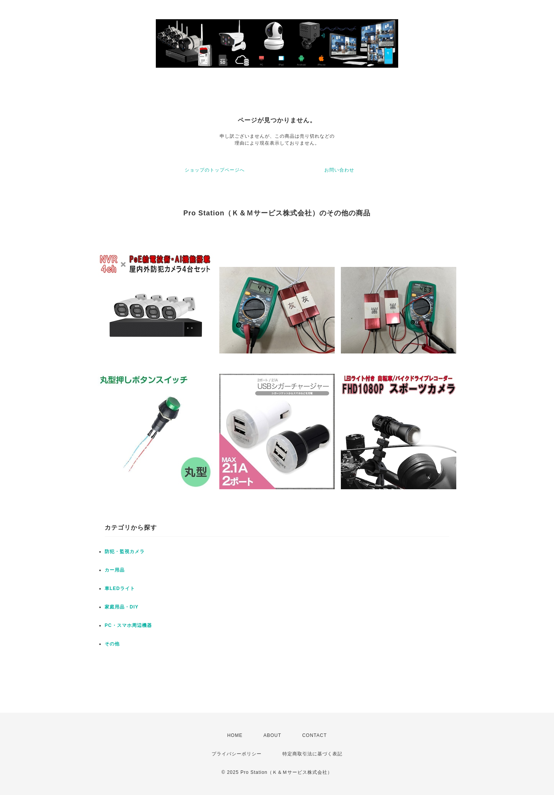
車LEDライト (120, 588)
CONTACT (314, 735)
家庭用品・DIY (121, 607)
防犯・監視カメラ (125, 551)
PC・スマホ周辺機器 (128, 625)
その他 (112, 644)
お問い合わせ (339, 170)
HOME (234, 735)
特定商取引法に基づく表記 (312, 754)
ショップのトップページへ (215, 170)
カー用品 (115, 570)
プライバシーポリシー (237, 754)
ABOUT (272, 735)
